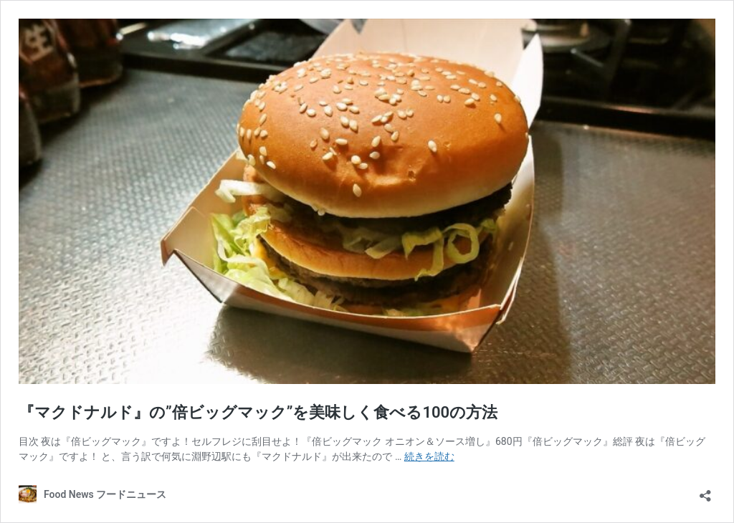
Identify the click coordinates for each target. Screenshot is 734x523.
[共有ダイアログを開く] (705, 491)
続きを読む (429, 456)
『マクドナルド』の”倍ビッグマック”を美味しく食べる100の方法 (258, 412)
